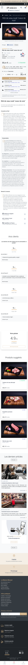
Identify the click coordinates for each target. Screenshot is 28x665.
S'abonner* (23, 614)
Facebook (10, 45)
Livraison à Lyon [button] (14, 219)
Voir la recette (14, 541)
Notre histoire (4, 583)
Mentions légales (13, 658)
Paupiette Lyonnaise (7, 411)
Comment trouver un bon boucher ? (10, 511)
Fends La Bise (4, 605)
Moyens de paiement (6, 600)
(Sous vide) (13, 56)
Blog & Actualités (5, 588)
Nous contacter (4, 604)
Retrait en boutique (5, 597)
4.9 (2, 4)
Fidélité (3, 596)
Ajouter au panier (14, 78)
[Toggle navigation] (2, 7)
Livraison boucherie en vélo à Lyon (9, 483)
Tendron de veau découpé (8, 382)
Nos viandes (4, 585)
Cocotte (8, 53)
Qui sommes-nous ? (6, 582)
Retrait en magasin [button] (14, 214)
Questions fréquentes (6, 602)
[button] (21, 7)
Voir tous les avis (14, 346)
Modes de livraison (5, 599)
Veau (5, 53)
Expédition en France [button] (14, 223)
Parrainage (8, 596)
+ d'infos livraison (14, 92)
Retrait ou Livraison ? (14, 10)
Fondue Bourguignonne (14, 538)
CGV (17, 658)
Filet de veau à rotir (7, 441)
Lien (16, 45)
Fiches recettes (4, 587)
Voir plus (14, 459)
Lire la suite (23, 490)
